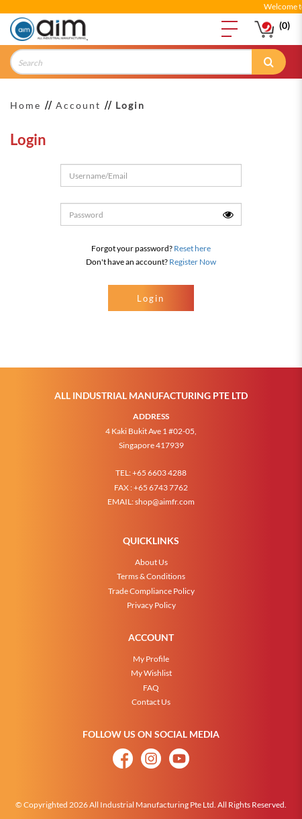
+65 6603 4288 (159, 467)
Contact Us (151, 696)
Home (25, 105)
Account (78, 105)
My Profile (151, 653)
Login (130, 105)
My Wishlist (151, 667)
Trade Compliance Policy (151, 585)
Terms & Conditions (151, 570)
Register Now (192, 262)
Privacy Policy (151, 599)
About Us (151, 556)
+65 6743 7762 (161, 481)
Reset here (192, 248)
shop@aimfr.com (165, 495)
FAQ (151, 682)
